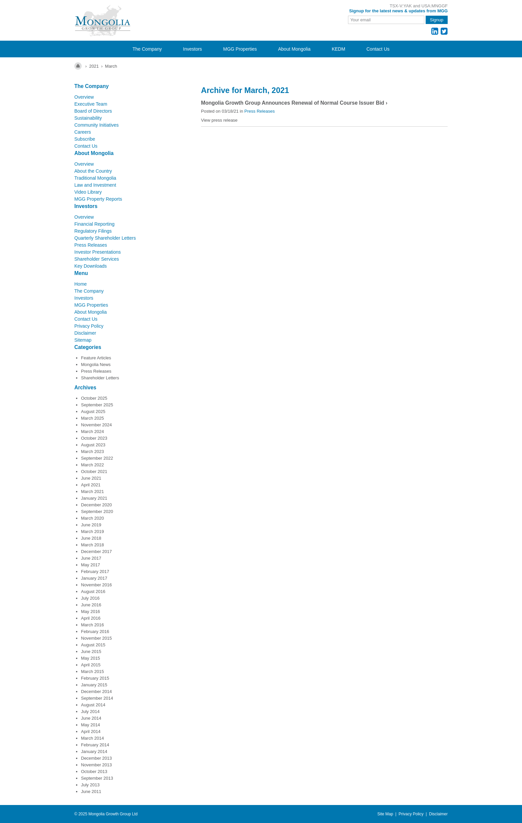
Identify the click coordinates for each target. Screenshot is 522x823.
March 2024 (92, 431)
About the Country (93, 171)
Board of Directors (93, 111)
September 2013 (97, 778)
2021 (94, 66)
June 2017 (91, 558)
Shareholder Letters (100, 377)
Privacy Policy (88, 326)
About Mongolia (294, 49)
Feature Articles (96, 357)
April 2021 (91, 484)
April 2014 (91, 731)
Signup (436, 19)
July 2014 (90, 711)
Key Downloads (90, 266)
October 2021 (94, 471)
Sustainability (88, 118)
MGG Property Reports (98, 199)
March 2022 (92, 464)
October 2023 (94, 438)
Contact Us (377, 49)
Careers (82, 132)
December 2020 (96, 504)
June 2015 (91, 651)
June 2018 (91, 538)
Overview (84, 97)
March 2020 (92, 518)
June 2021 (91, 478)
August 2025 (93, 411)
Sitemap (82, 340)
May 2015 (90, 658)
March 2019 (92, 531)
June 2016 (91, 604)
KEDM (338, 49)
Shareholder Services (96, 259)
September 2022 (97, 458)
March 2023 (92, 451)
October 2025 (94, 398)
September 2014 (97, 698)
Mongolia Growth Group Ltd (112, 814)
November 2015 (96, 638)
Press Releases (90, 245)
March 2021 (92, 491)
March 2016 (92, 624)
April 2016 (91, 618)
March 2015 (92, 671)
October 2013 (94, 771)
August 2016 (93, 591)
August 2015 (93, 644)
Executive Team (90, 104)
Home (80, 284)
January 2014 (94, 751)
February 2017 (95, 571)
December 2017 (96, 551)
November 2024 (96, 424)
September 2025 (97, 404)
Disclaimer (85, 333)
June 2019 (91, 524)
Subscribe (84, 139)
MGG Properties (240, 49)
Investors (192, 49)
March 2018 (92, 544)
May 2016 (90, 611)
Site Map (385, 814)
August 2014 (93, 704)
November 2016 (96, 584)
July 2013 (90, 784)
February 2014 (95, 744)
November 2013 (96, 764)
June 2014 (91, 718)
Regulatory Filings (93, 231)
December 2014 (96, 691)
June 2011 (91, 791)
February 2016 (95, 631)
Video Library (88, 192)
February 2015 (95, 678)
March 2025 (92, 418)
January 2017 (94, 578)
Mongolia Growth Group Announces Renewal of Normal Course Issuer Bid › (294, 103)
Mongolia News (96, 364)
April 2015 (91, 664)
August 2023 (93, 444)
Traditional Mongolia (95, 178)
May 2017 (90, 564)
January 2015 (94, 684)
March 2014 (92, 738)
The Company (147, 49)
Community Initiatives (96, 125)
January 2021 (94, 498)
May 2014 (90, 724)
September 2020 (97, 511)
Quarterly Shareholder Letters (105, 238)
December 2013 (96, 758)
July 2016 (90, 598)
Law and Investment (95, 185)
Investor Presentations (97, 252)
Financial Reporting (94, 224)
